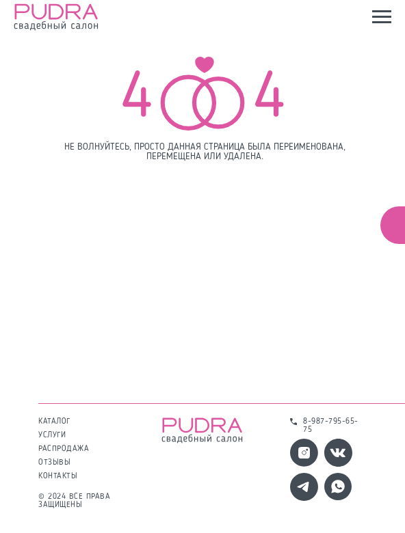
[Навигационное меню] (381, 17)
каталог (54, 422)
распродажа (63, 449)
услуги (52, 435)
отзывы (54, 463)
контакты (57, 476)
